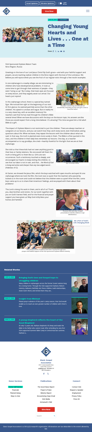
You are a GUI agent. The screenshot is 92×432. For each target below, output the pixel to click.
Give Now (49, 11)
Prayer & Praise (46, 390)
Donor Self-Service (15, 387)
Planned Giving (15, 393)
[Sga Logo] (6, 11)
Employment (76, 393)
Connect (76, 381)
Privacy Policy (76, 396)
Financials (15, 390)
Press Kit (76, 399)
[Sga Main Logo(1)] (46, 352)
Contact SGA (76, 387)
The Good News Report (46, 387)
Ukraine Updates (47, 3)
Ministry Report (46, 393)
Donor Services (15, 381)
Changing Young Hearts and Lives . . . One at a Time (68, 35)
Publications (46, 381)
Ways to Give (15, 396)
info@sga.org (42, 368)
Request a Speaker (76, 390)
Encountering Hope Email (46, 396)
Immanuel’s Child (46, 402)
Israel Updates (32, 3)
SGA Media (46, 399)
